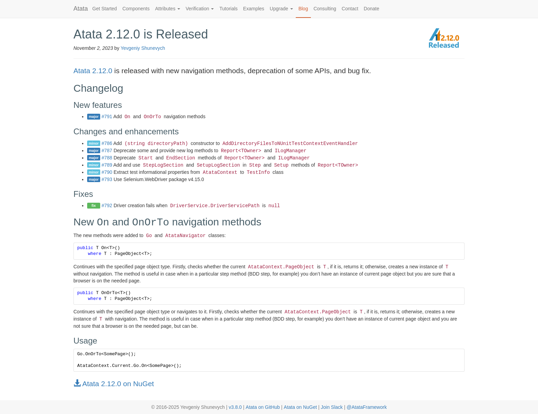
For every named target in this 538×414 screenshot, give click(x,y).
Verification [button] (200, 8)
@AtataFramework (367, 407)
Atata (80, 8)
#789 (107, 165)
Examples (253, 8)
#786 (107, 143)
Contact (350, 8)
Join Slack (332, 407)
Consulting (325, 8)
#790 (107, 172)
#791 (107, 116)
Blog (303, 8)
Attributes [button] (167, 8)
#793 (107, 179)
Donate (371, 8)
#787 (107, 150)
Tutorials (228, 8)
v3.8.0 (235, 407)
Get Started (104, 8)
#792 (107, 205)
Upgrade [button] (281, 8)
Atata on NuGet (300, 407)
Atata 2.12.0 (92, 71)
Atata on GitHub (263, 407)
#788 (107, 157)
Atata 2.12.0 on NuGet (113, 384)
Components (136, 8)
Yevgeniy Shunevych (143, 48)
